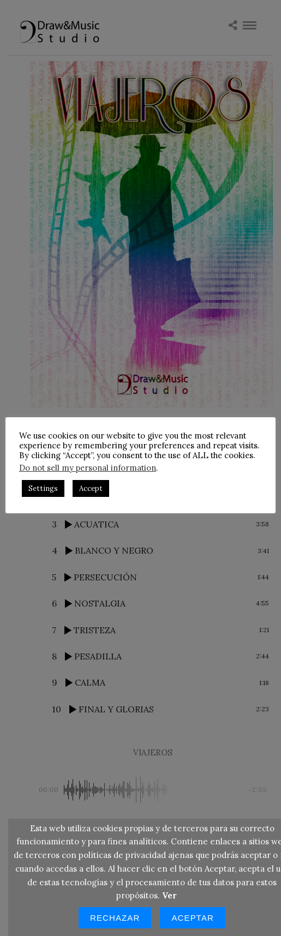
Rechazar (115, 917)
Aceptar (192, 917)
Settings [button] (68, 493)
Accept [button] (116, 493)
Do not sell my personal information (113, 472)
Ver (169, 895)
